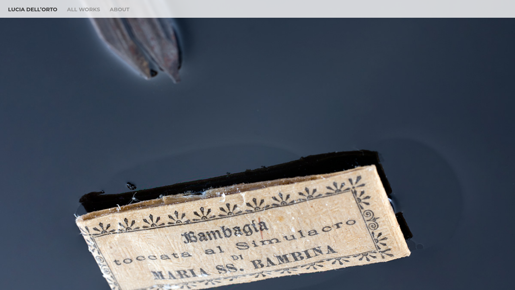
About (120, 9)
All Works (83, 9)
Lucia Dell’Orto (33, 9)
